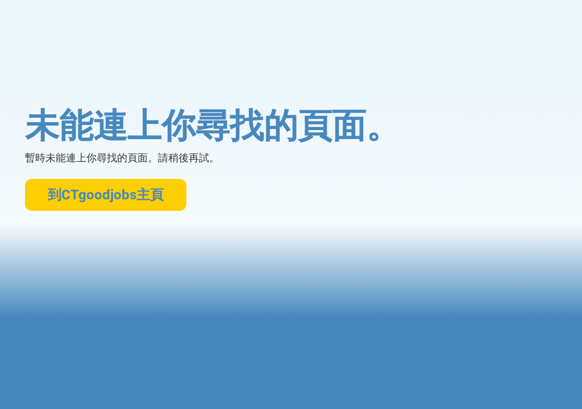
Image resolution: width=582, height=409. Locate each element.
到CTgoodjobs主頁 (106, 195)
